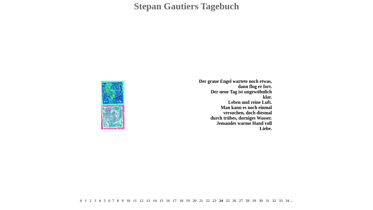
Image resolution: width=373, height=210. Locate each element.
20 (194, 200)
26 (234, 200)
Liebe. (266, 128)
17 (175, 200)
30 (261, 200)
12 (141, 200)
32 (274, 200)
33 (281, 200)
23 (214, 200)
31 (267, 200)
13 (148, 200)
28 (247, 200)
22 (208, 200)
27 (241, 200)
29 (254, 200)
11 (135, 200)
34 (287, 200)
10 (128, 200)
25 (228, 200)
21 (201, 200)
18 (181, 200)
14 (154, 200)
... (291, 200)
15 (161, 200)
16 (168, 200)
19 (188, 200)
